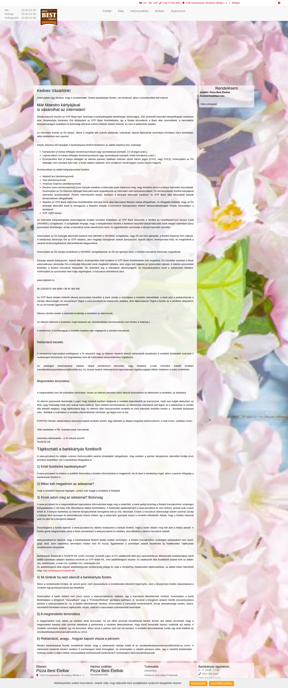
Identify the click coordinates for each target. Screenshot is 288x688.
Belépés (235, 3)
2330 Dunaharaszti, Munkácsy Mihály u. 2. (205, 3)
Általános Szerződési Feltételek (161, 675)
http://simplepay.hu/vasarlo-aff (59, 570)
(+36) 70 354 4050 (169, 3)
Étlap (121, 11)
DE (150, 3)
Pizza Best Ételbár (52, 670)
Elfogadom (198, 683)
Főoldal (107, 11)
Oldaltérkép (150, 670)
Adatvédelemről (221, 683)
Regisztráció (178, 11)
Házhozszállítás (139, 11)
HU (142, 3)
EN (155, 3)
